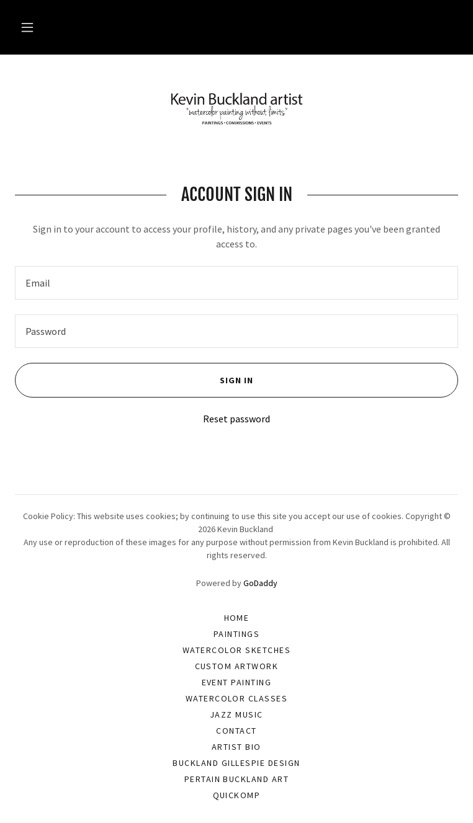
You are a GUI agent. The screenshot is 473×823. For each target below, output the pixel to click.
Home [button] (237, 617)
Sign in (134, 380)
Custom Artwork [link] (237, 666)
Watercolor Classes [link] (237, 698)
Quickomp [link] (237, 795)
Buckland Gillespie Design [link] (236, 762)
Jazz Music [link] (236, 714)
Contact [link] (236, 730)
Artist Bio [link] (236, 746)
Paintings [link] (236, 633)
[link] (236, 108)
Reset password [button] (236, 418)
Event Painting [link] (237, 682)
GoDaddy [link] (260, 583)
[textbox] (236, 283)
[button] (27, 27)
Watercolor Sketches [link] (236, 650)
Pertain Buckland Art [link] (236, 779)
